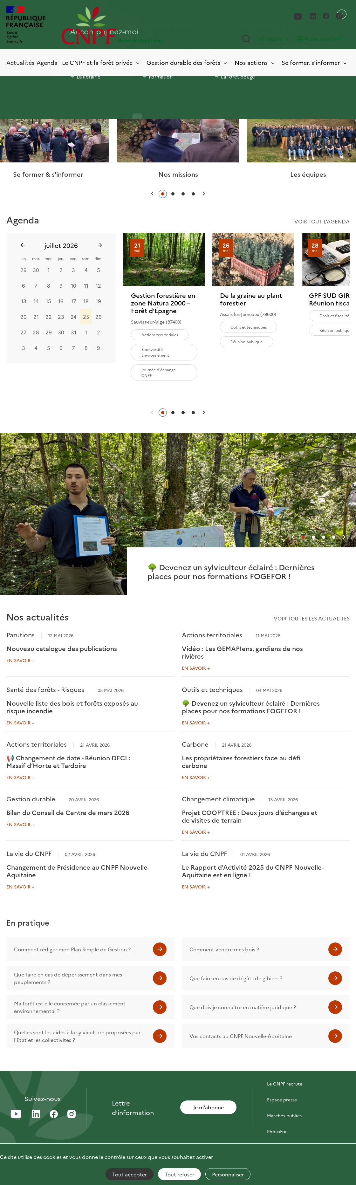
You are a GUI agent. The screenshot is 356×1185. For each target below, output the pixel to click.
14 (36, 300)
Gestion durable (30, 798)
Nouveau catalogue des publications (61, 648)
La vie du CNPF (28, 853)
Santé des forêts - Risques (45, 689)
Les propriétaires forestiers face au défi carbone (241, 761)
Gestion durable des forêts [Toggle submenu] (187, 62)
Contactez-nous (284, 1068)
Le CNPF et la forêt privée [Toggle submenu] (101, 62)
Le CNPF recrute (284, 1083)
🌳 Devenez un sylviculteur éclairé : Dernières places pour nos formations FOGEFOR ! (251, 706)
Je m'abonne (208, 1107)
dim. (98, 258)
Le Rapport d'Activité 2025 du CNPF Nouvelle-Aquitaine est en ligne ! (253, 870)
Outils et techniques (248, 327)
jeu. (61, 258)
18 (86, 300)
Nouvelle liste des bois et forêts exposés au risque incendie (72, 706)
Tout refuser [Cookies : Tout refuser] (179, 1174)
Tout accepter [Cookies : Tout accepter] (129, 1174)
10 (73, 285)
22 (48, 316)
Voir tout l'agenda (322, 221)
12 (98, 285)
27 (23, 331)
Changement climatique (218, 798)
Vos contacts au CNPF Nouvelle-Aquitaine (240, 1035)
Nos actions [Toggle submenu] (255, 62)
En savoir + (20, 660)
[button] (152, 193)
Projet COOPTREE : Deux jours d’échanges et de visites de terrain (249, 816)
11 (86, 285)
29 (23, 269)
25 (86, 316)
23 (61, 316)
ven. (73, 258)
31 (73, 331)
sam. (86, 258)
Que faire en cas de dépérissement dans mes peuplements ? (68, 978)
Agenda (47, 62)
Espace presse (282, 1099)
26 (98, 316)
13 (23, 300)
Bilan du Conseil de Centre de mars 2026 (67, 812)
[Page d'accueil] (119, 25)
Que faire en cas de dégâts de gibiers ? (235, 978)
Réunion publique (246, 341)
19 (98, 300)
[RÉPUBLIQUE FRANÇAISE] (25, 25)
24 (74, 316)
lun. (23, 258)
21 (36, 316)
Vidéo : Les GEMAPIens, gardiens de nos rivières (242, 652)
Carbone (195, 743)
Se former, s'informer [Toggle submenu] (315, 62)
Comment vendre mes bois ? (224, 949)
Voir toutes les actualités (312, 618)
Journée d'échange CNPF (158, 372)
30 (36, 269)
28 (36, 331)
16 (61, 300)
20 (23, 316)
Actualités (20, 62)
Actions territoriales (159, 334)
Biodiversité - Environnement (155, 352)
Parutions (20, 634)
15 (48, 300)
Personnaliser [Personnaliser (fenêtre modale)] (228, 1174)
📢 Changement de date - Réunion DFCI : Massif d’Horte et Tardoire (68, 761)
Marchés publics (284, 1115)
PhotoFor (277, 1131)
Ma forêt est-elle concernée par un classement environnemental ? (70, 1007)
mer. (48, 258)
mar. (36, 258)
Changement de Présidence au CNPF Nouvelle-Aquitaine (77, 870)
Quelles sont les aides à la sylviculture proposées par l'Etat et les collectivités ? (77, 1036)
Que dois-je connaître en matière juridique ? (242, 1006)
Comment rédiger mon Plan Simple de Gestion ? (72, 949)
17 (73, 300)
